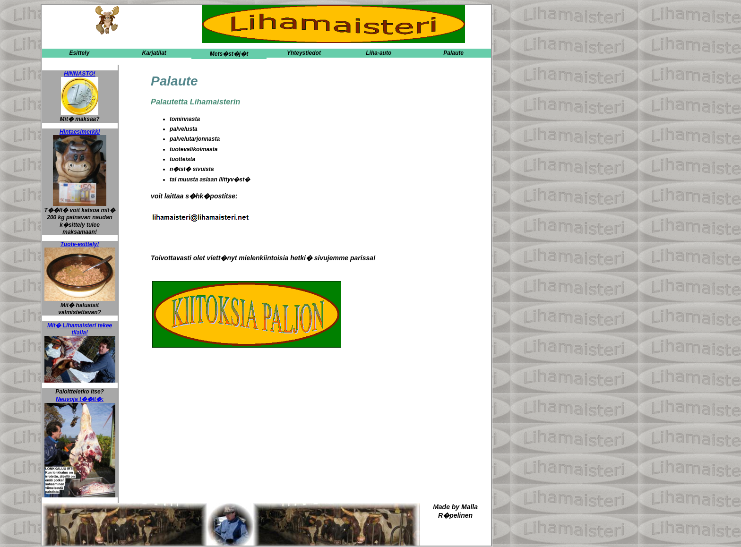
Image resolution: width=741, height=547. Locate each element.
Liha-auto (378, 53)
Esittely (79, 53)
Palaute (453, 53)
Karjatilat (154, 53)
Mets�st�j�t (229, 54)
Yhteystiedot (304, 53)
